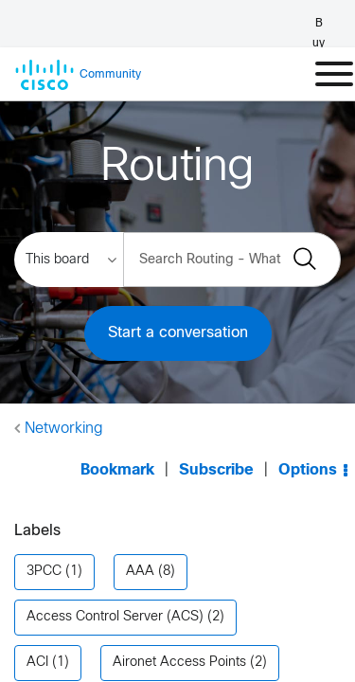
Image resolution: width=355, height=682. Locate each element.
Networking (64, 429)
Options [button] (307, 451)
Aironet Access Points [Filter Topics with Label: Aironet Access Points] (179, 625)
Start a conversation (178, 333)
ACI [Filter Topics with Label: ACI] (37, 625)
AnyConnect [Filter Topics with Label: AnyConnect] (227, 670)
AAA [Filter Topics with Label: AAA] (140, 534)
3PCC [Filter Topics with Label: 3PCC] (44, 534)
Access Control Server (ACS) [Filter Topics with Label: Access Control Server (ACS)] (115, 579)
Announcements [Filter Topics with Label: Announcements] (76, 670)
